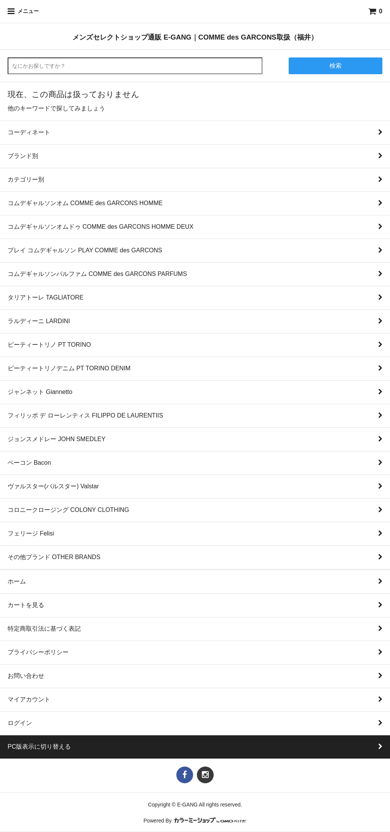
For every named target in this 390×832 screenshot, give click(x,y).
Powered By (195, 821)
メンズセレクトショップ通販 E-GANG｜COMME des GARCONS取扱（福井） (194, 37)
